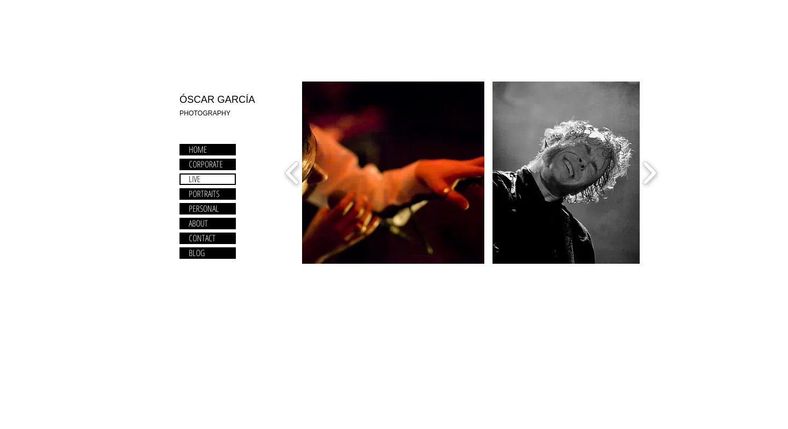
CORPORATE (206, 164)
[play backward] (292, 173)
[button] (393, 173)
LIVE (194, 179)
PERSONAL (204, 208)
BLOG (197, 253)
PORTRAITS (204, 194)
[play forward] (649, 173)
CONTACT (202, 238)
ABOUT (198, 223)
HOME (198, 149)
